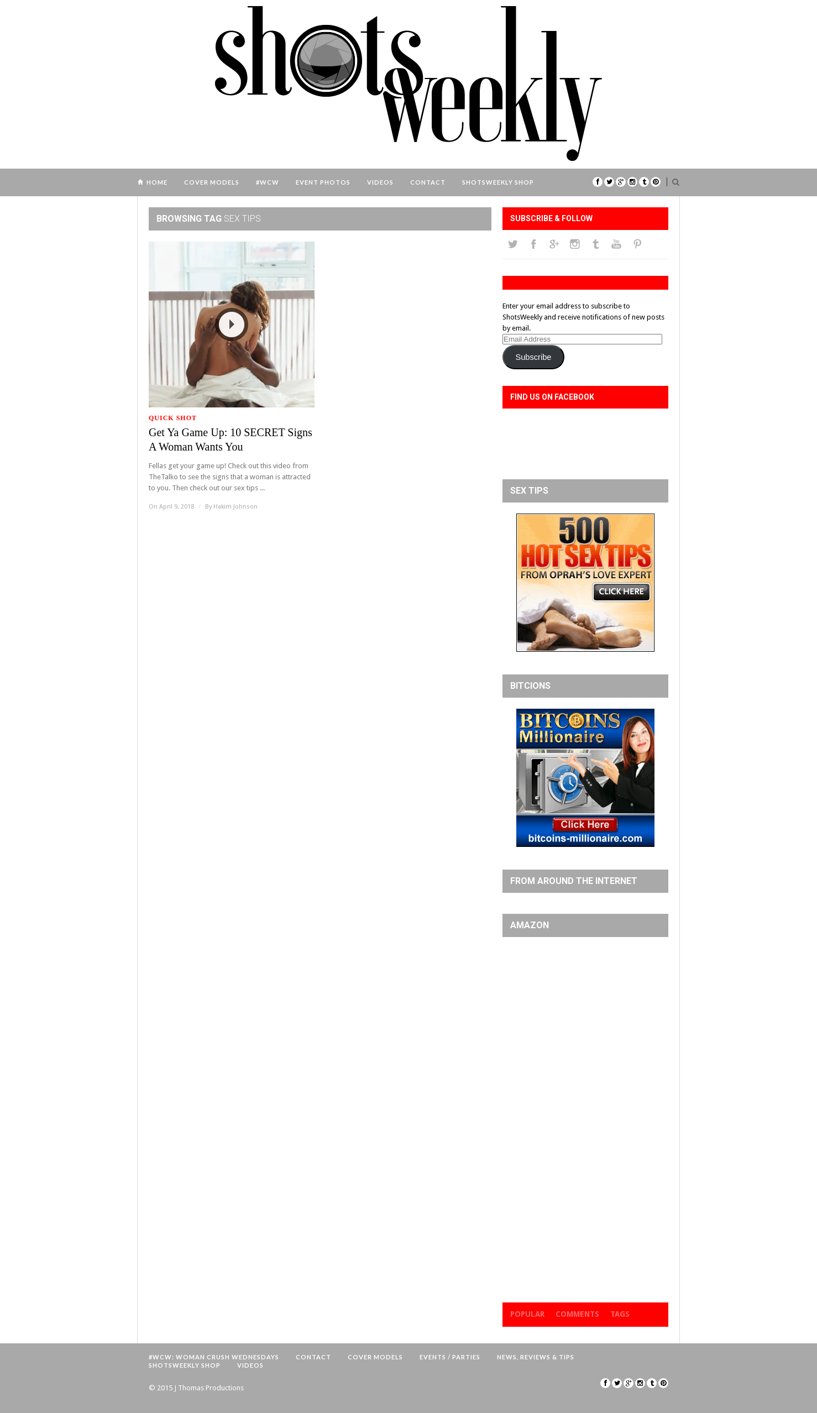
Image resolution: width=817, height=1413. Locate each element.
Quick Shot (173, 418)
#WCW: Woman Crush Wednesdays (214, 1356)
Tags (620, 1314)
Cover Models (211, 182)
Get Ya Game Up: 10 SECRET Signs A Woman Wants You (230, 439)
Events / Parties (450, 1356)
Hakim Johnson (235, 506)
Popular (527, 1314)
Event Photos (323, 182)
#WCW (267, 182)
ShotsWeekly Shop (498, 182)
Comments (577, 1314)
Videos (380, 182)
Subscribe (533, 357)
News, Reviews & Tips (535, 1356)
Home (156, 182)
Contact (428, 182)
